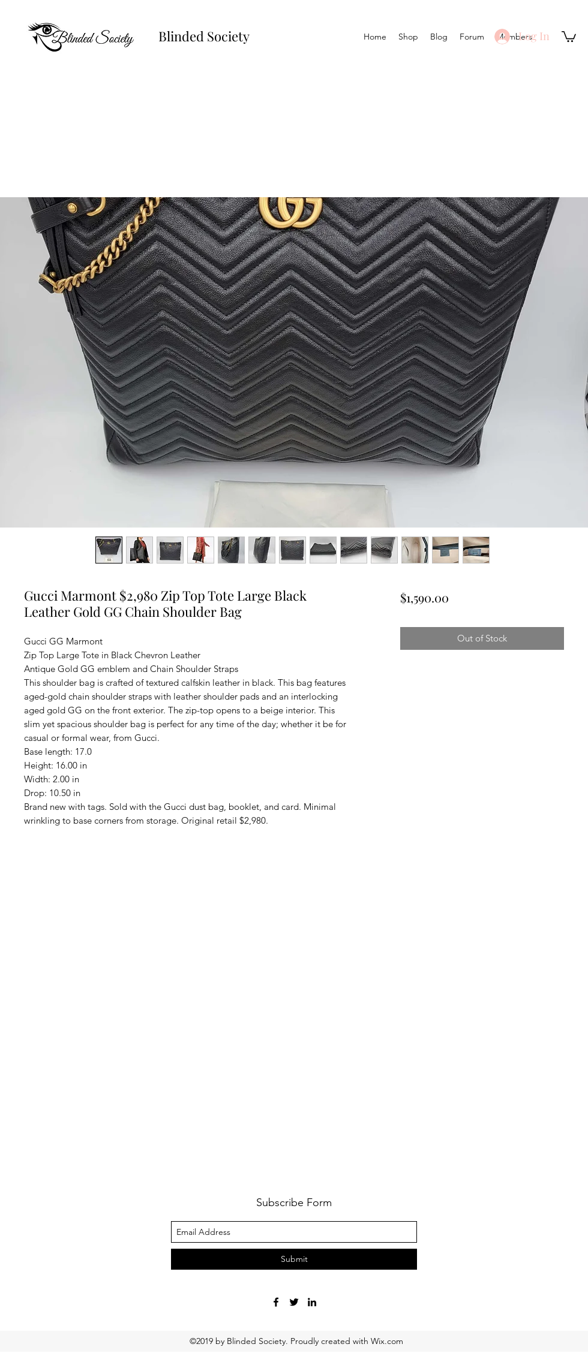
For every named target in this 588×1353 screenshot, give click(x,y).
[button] (569, 36)
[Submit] (294, 1259)
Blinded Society (204, 36)
